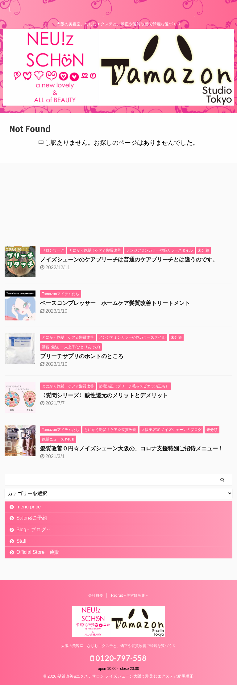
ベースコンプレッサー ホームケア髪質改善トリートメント (115, 303)
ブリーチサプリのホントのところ (81, 356)
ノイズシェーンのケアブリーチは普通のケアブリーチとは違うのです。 (129, 260)
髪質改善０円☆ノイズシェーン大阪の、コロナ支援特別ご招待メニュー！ (131, 448)
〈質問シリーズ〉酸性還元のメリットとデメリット (104, 395)
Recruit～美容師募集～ (130, 595)
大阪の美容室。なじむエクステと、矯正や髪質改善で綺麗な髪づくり (118, 646)
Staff (21, 541)
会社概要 (95, 595)
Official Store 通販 (37, 552)
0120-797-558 (118, 657)
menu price (28, 506)
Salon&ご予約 (31, 517)
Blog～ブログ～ (33, 529)
